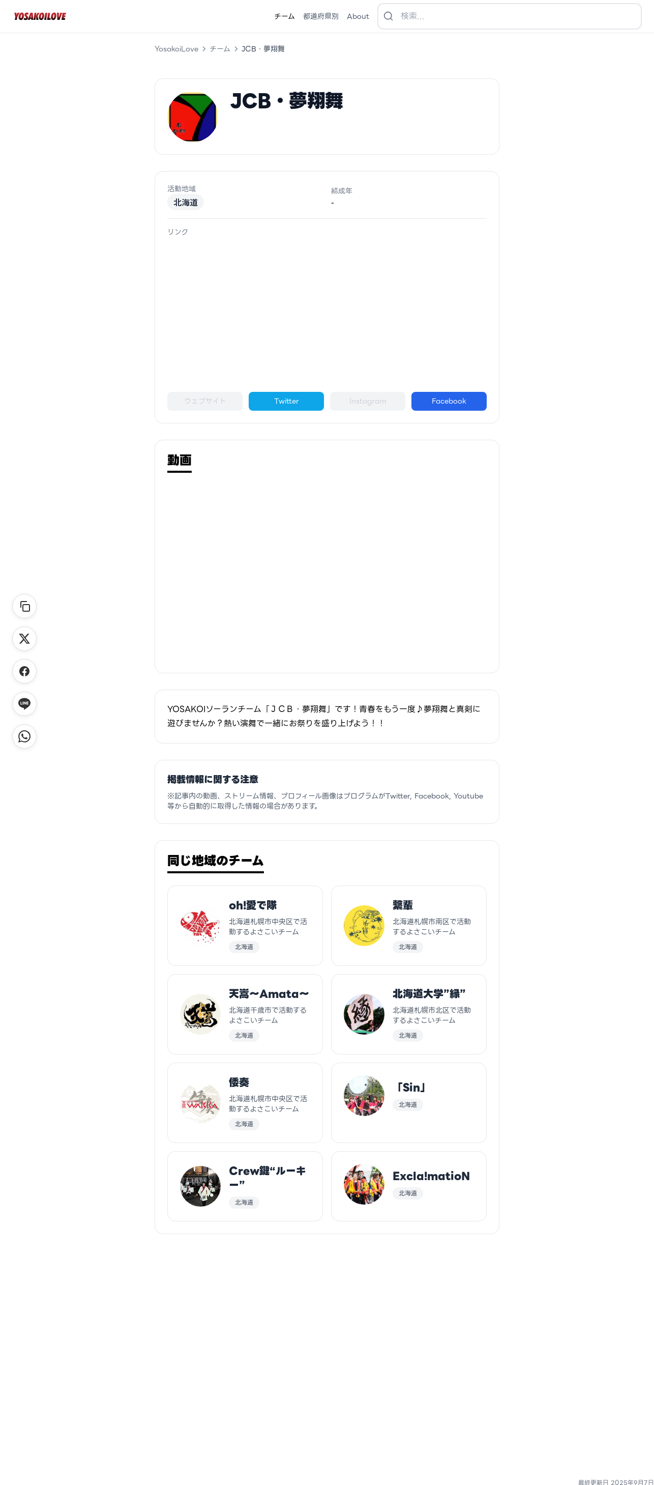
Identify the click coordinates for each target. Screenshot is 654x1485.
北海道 (185, 202)
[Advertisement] (327, 314)
